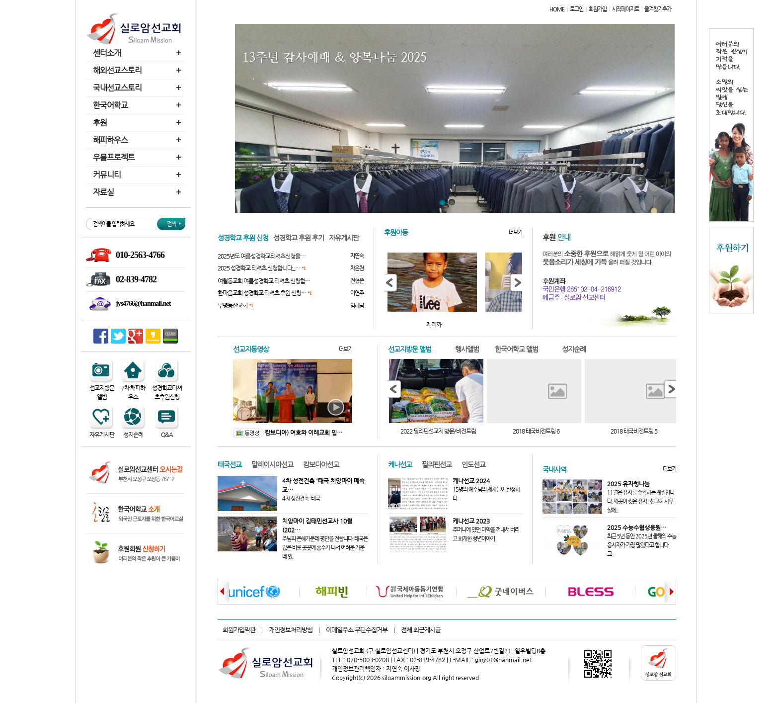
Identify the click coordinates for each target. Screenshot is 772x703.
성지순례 (574, 349)
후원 (138, 122)
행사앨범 (467, 349)
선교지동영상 (251, 349)
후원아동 (396, 232)
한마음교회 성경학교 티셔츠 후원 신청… (264, 292)
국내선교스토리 (138, 87)
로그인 (576, 9)
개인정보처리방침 (290, 629)
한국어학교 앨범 (516, 349)
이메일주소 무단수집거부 (356, 629)
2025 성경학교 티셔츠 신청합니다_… (262, 267)
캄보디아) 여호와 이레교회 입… (287, 432)
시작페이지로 (625, 9)
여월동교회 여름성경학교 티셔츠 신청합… (264, 280)
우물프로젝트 (138, 157)
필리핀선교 (437, 464)
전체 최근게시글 (421, 629)
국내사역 (554, 469)
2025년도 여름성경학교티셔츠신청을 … (262, 256)
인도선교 (473, 464)
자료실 (138, 192)
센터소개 (138, 53)
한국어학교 (138, 105)
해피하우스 (138, 140)
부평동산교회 (235, 305)
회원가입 (598, 9)
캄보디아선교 (321, 464)
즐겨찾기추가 (657, 9)
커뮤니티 (138, 174)
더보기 (515, 232)
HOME (556, 9)
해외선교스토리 (138, 70)
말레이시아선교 (272, 464)
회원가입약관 (239, 629)
